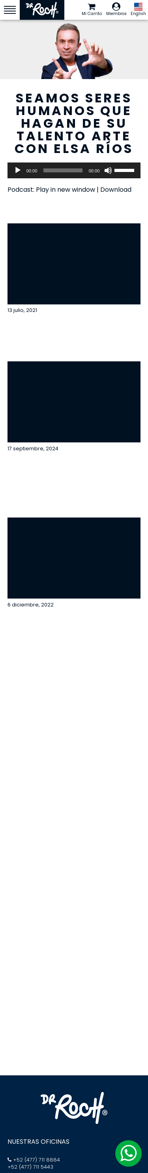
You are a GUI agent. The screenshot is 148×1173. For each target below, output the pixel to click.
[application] (74, 170)
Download (115, 189)
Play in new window (65, 189)
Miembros (116, 10)
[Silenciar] (108, 170)
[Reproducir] (18, 170)
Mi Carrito (92, 10)
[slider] (62, 170)
